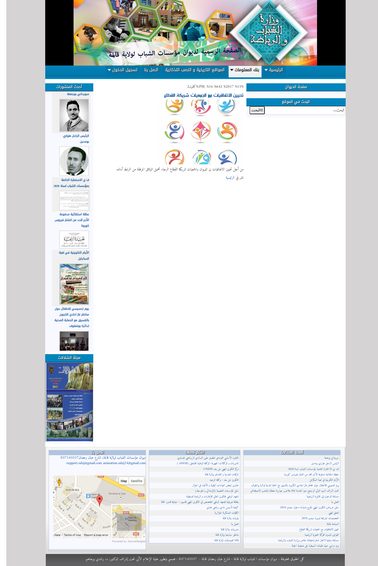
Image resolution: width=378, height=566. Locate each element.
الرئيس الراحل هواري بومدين (319, 463)
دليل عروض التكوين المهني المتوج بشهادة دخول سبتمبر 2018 (303, 507)
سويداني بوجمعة (72, 94)
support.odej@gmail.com (78, 463)
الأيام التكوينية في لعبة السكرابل (318, 480)
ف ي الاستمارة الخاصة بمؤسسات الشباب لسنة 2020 (65, 182)
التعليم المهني (327, 512)
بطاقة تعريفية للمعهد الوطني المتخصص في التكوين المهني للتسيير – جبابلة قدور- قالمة (193, 502)
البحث (250, 110)
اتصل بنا (228, 524)
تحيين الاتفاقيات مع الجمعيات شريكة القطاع (197, 95)
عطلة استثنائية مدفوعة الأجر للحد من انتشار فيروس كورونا (65, 220)
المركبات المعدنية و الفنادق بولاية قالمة (215, 474)
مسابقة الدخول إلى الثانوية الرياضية (316, 496)
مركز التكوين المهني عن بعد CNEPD (214, 469)
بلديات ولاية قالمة (224, 518)
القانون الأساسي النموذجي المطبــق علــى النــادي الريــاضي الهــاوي (201, 457)
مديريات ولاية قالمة (223, 529)
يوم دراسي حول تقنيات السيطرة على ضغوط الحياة (309, 545)
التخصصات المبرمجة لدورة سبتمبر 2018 (314, 518)
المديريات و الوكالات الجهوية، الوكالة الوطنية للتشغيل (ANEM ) (201, 463)
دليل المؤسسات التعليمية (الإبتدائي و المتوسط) (210, 490)
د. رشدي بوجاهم (91, 559)
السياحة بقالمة (326, 524)
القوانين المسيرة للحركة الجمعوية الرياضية (315, 535)
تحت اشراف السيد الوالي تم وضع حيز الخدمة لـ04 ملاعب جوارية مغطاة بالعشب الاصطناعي (288, 490)
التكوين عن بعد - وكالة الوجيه (217, 480)
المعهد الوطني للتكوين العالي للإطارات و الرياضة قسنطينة (206, 496)
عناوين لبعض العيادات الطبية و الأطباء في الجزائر (209, 485)
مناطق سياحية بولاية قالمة (220, 535)
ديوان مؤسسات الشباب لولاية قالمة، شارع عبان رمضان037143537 (96, 460)
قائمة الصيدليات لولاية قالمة (220, 540)
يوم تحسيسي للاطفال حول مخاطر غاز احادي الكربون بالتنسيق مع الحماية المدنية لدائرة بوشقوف (65, 317)
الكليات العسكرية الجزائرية (220, 512)
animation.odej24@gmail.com (118, 463)
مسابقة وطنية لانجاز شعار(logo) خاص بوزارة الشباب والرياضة (302, 540)
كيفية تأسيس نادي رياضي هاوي (216, 507)
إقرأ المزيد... (227, 185)
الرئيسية (223, 178)
